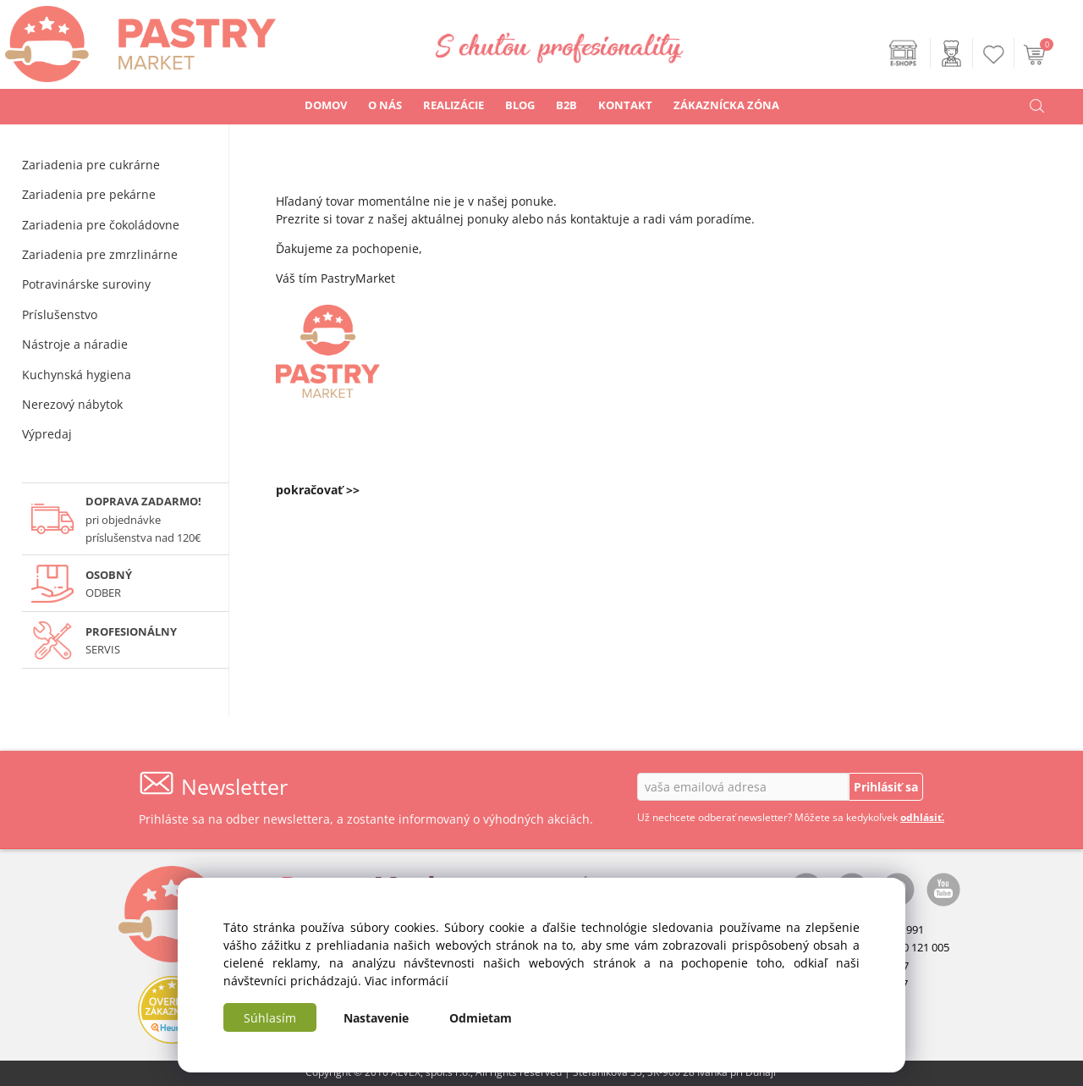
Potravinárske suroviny (86, 284)
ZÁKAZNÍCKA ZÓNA (726, 105)
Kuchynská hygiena (76, 375)
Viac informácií (406, 981)
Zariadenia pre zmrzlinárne (100, 254)
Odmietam (480, 1018)
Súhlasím (270, 1018)
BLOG (520, 105)
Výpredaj (47, 434)
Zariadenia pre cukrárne (91, 165)
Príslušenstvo (59, 314)
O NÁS (385, 105)
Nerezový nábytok (72, 404)
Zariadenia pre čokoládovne (100, 225)
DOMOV (326, 105)
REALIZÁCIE (453, 105)
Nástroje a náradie (75, 344)
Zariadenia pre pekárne (89, 194)
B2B (566, 105)
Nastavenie (376, 1018)
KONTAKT (625, 105)
